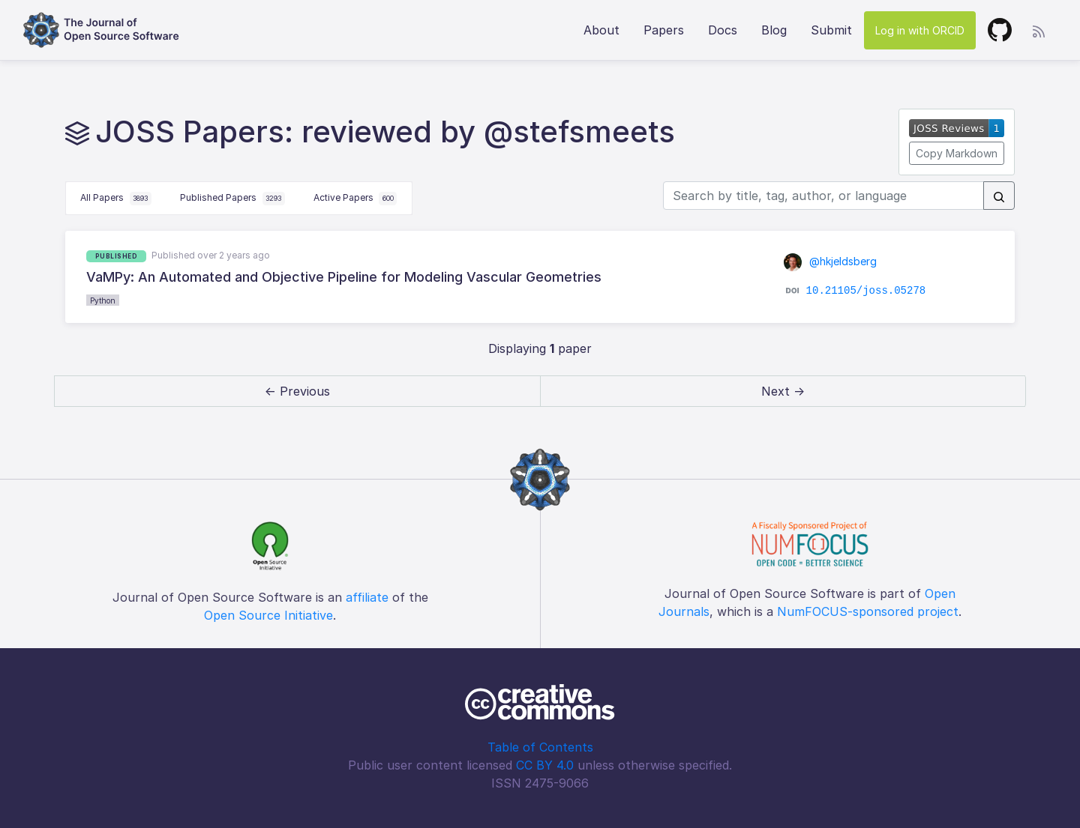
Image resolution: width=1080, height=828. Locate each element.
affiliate (367, 597)
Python (103, 300)
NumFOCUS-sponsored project (867, 611)
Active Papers (356, 198)
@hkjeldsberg (830, 261)
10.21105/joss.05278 (866, 291)
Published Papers (232, 198)
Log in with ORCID (919, 30)
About (602, 29)
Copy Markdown (957, 153)
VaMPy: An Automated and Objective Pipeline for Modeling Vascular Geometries (344, 277)
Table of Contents (540, 747)
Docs (722, 29)
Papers (664, 29)
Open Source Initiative (268, 615)
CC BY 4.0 (545, 765)
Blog (774, 29)
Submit (831, 29)
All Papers (116, 198)
